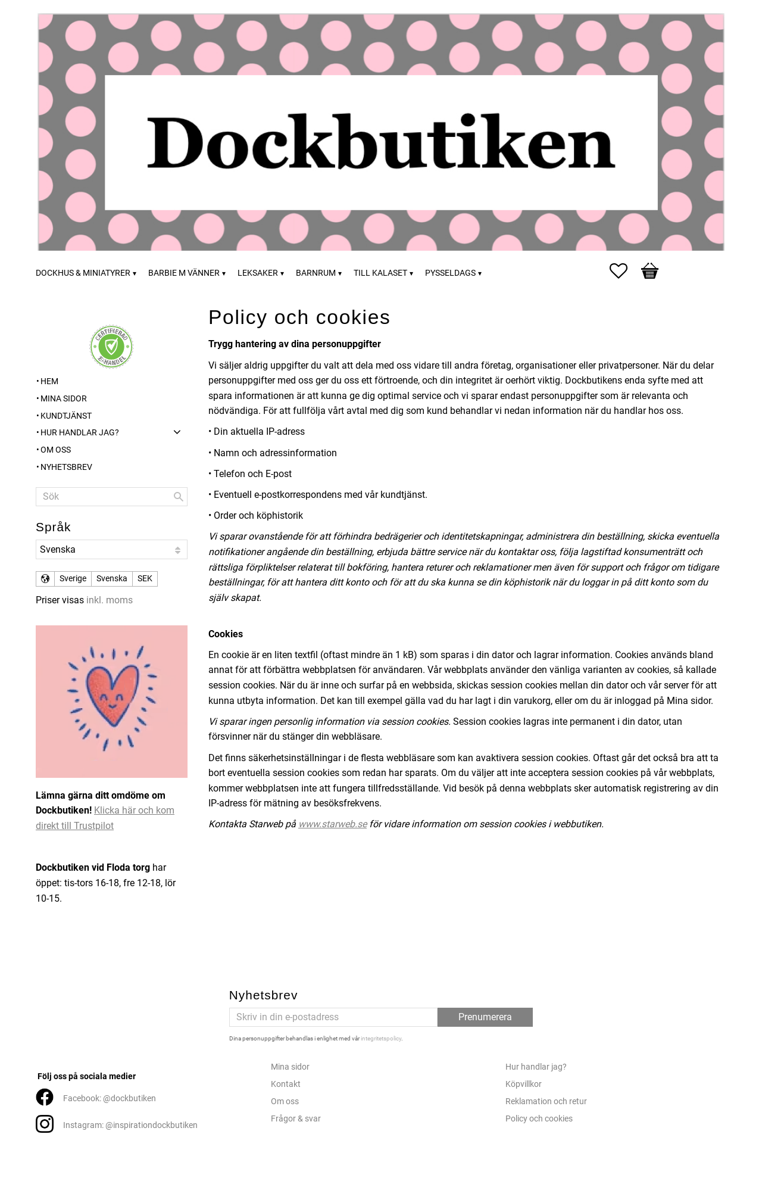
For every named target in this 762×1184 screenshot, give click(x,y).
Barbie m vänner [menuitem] (184, 273)
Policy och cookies (539, 1119)
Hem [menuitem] (49, 381)
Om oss (285, 1101)
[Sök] (179, 497)
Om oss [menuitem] (55, 450)
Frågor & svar (296, 1119)
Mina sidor (290, 1067)
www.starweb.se (332, 824)
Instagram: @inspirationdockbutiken (130, 1125)
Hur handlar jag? (536, 1067)
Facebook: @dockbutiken (109, 1098)
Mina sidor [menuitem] (63, 399)
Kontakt (286, 1084)
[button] (624, 271)
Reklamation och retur (546, 1101)
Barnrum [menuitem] (316, 273)
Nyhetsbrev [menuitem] (66, 467)
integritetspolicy (381, 1038)
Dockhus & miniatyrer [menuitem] (83, 273)
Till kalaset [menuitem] (380, 273)
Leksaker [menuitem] (258, 273)
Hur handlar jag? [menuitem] (79, 433)
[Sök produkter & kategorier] (112, 496)
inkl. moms (109, 600)
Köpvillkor (523, 1084)
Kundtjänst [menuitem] (66, 416)
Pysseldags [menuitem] (450, 273)
